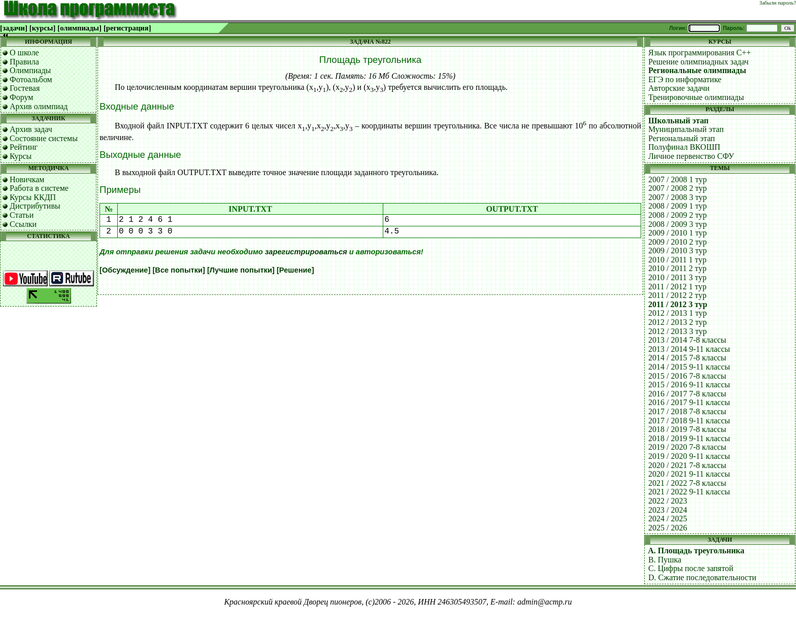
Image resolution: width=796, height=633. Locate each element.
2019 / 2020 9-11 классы (689, 456)
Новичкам (27, 179)
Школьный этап (678, 120)
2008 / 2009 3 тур (677, 224)
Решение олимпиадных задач (698, 61)
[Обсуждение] (125, 270)
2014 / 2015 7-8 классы (687, 357)
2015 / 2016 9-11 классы (689, 384)
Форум (21, 97)
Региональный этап (681, 138)
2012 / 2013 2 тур (677, 322)
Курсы (20, 156)
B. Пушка (664, 559)
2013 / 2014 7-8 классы (687, 340)
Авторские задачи (679, 88)
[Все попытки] (178, 270)
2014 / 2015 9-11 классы (689, 366)
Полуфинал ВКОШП (684, 147)
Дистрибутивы (35, 206)
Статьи (22, 215)
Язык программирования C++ (699, 52)
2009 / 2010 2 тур (677, 242)
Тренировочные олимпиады (696, 97)
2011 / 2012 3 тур (677, 304)
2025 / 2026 (667, 527)
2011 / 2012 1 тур (677, 286)
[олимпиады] (79, 28)
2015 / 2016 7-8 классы (687, 376)
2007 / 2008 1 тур (677, 179)
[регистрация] (127, 28)
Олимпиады (30, 70)
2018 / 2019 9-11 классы (689, 438)
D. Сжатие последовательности (702, 577)
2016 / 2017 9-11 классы (689, 402)
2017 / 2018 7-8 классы (687, 411)
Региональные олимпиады (697, 70)
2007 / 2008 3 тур (677, 197)
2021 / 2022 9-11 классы (689, 491)
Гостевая (25, 88)
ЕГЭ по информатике (684, 79)
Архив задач (31, 129)
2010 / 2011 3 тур (677, 277)
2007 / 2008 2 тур (677, 188)
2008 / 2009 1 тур (677, 206)
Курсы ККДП (33, 197)
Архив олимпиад (39, 106)
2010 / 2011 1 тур (677, 259)
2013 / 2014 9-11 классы (689, 349)
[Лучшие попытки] (241, 270)
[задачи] (13, 28)
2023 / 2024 (667, 510)
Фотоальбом (31, 79)
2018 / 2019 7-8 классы (687, 429)
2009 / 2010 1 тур (677, 232)
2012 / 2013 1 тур (677, 313)
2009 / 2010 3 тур (677, 250)
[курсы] (42, 28)
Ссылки (23, 224)
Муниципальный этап (686, 129)
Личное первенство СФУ (691, 156)
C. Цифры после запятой (691, 568)
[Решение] (295, 270)
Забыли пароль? (777, 3)
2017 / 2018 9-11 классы (689, 420)
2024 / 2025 (667, 518)
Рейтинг (24, 147)
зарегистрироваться (306, 252)
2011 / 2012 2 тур (677, 295)
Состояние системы (44, 138)
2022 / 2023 (667, 500)
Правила (24, 61)
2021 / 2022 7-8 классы (687, 483)
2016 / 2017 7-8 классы (687, 393)
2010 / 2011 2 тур (677, 268)
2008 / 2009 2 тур (677, 215)
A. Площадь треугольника (696, 550)
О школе (24, 52)
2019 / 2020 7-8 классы (687, 447)
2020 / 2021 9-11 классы (689, 474)
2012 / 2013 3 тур (677, 331)
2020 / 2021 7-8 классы (687, 465)
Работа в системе (39, 188)
